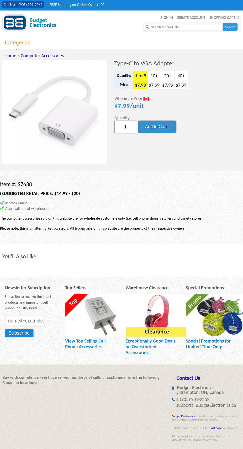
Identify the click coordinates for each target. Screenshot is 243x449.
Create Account (191, 17)
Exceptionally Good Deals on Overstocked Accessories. (150, 346)
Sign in (167, 17)
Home (10, 55)
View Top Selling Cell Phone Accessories (85, 343)
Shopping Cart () (225, 17)
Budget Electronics (183, 416)
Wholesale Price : (132, 99)
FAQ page (216, 428)
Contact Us (188, 378)
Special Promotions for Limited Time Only (208, 343)
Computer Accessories (42, 55)
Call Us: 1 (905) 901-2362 (23, 4)
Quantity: (122, 118)
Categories (17, 43)
